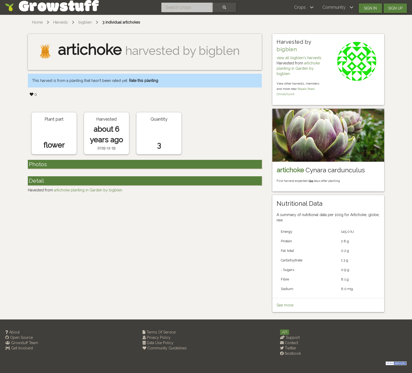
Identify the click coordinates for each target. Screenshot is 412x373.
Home (37, 22)
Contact (289, 343)
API (284, 332)
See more (285, 305)
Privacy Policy (157, 337)
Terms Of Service (159, 332)
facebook (290, 353)
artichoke (290, 170)
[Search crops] (187, 7)
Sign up (395, 8)
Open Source (19, 337)
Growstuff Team (21, 343)
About (12, 332)
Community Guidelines (165, 348)
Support (290, 337)
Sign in (370, 8)
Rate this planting (143, 80)
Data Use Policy (158, 343)
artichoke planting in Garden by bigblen (298, 68)
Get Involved (19, 348)
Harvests (60, 22)
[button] (304, 7)
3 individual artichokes (121, 22)
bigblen (85, 22)
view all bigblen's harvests (299, 58)
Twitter (288, 348)
